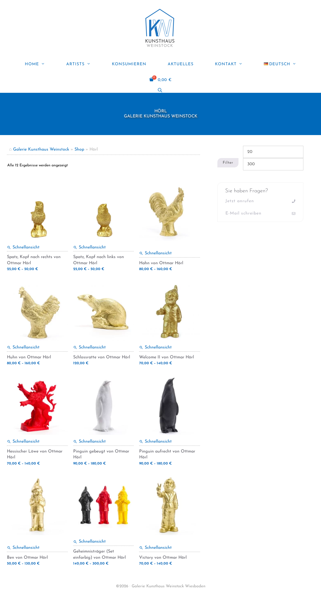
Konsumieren (129, 64)
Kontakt (234, 64)
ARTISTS (83, 64)
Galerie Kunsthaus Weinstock (41, 149)
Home (40, 64)
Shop (79, 149)
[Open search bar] (160, 90)
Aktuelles (181, 64)
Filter (228, 163)
